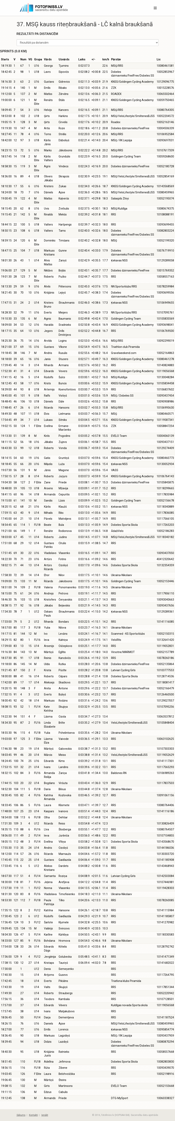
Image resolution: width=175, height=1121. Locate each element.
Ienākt (44, 1115)
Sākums (21, 1115)
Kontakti (33, 1115)
